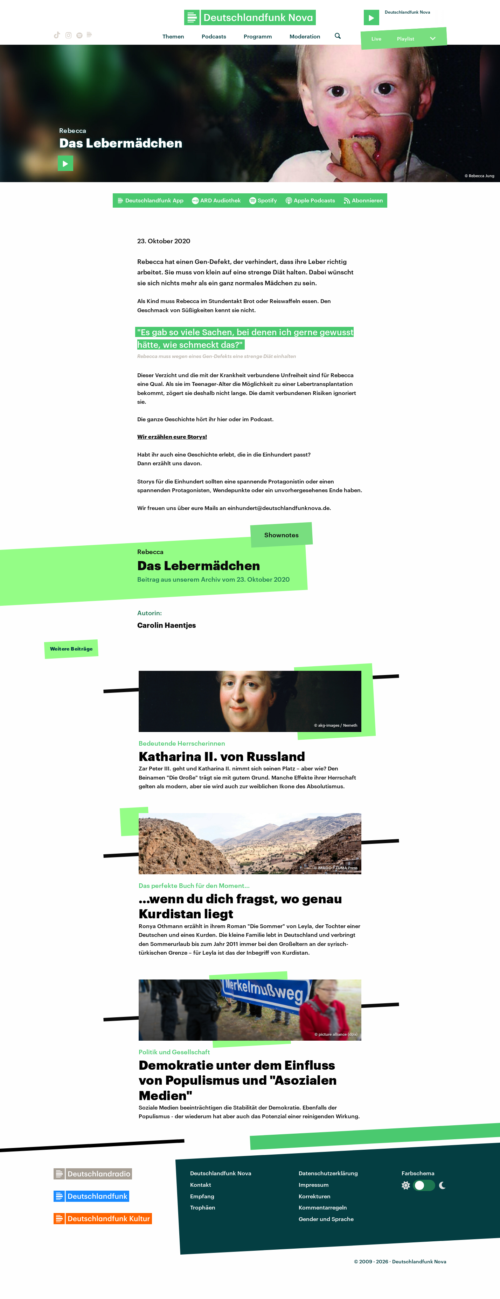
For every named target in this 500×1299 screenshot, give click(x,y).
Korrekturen (315, 1196)
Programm (258, 36)
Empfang (202, 1196)
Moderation (305, 36)
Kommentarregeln (323, 1207)
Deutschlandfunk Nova (220, 1173)
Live (376, 39)
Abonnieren (363, 200)
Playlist (405, 39)
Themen (173, 36)
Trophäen (202, 1207)
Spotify (263, 200)
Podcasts (214, 36)
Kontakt (200, 1184)
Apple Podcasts (310, 200)
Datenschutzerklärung (328, 1173)
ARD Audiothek (216, 200)
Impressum (314, 1184)
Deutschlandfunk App (150, 200)
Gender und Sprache (326, 1218)
